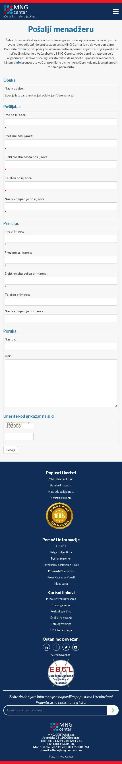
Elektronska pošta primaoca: (26, 273)
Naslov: (10, 339)
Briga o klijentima (61, 552)
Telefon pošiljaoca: (19, 178)
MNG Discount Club (61, 479)
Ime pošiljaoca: (16, 115)
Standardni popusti (61, 485)
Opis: (8, 356)
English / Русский (61, 617)
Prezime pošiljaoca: (19, 136)
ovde (17, 62)
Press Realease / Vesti (61, 577)
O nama (61, 546)
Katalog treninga (61, 624)
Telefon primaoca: (18, 294)
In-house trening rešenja (61, 599)
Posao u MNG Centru (61, 571)
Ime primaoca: (15, 231)
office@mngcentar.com (66, 750)
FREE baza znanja (61, 630)
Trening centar (61, 605)
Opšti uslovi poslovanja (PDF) (61, 565)
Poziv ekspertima (61, 611)
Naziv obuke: (14, 88)
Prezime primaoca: (18, 252)
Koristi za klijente (61, 498)
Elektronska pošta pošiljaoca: (26, 157)
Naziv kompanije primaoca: (24, 311)
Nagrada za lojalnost (61, 491)
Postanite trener (61, 558)
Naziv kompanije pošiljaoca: (25, 199)
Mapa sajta (61, 583)
